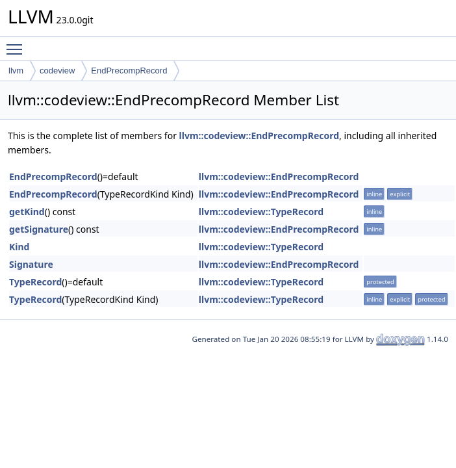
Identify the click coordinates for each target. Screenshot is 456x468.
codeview (57, 70)
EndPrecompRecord (129, 70)
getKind (27, 211)
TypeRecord (35, 282)
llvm (15, 70)
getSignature (38, 229)
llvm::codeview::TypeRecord (261, 211)
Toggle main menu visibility (17, 43)
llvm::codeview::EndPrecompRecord (259, 135)
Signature (31, 264)
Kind (19, 246)
